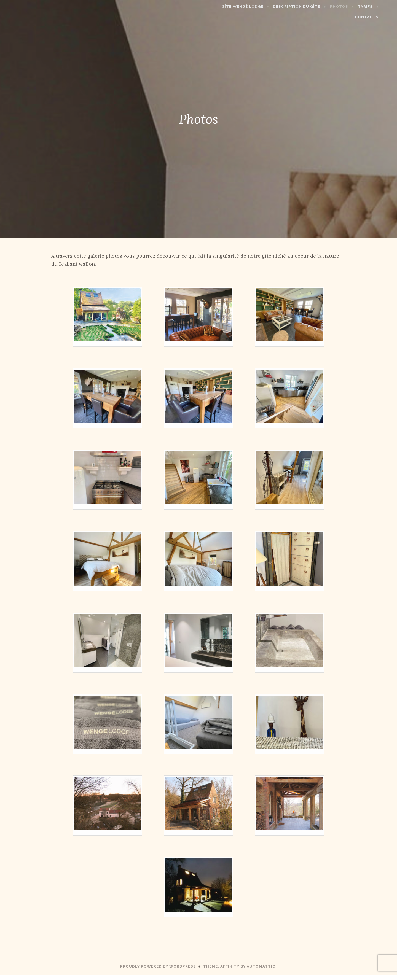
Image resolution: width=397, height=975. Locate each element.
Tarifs (349, 6)
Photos (322, 6)
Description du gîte (280, 6)
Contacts (378, 6)
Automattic (261, 966)
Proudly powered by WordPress (158, 966)
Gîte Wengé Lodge (226, 6)
